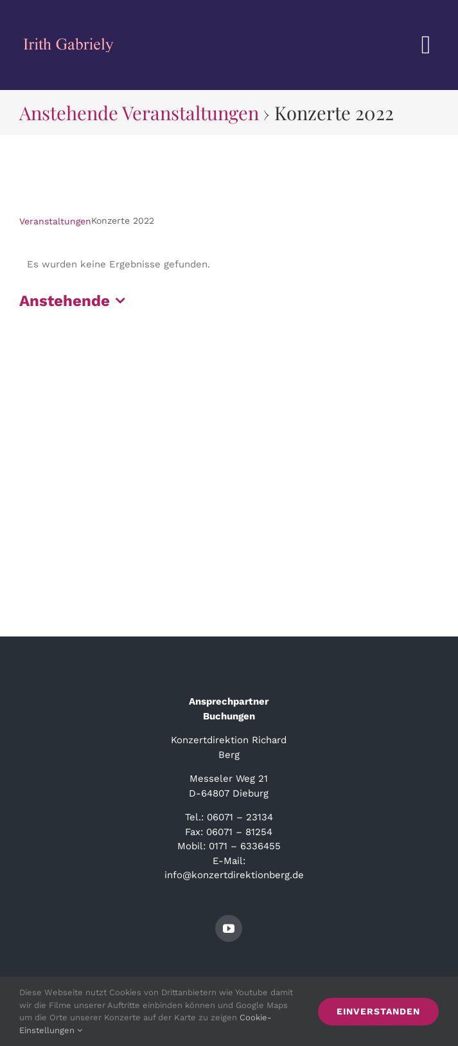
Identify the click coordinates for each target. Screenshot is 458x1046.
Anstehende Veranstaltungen (139, 112)
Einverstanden (378, 1011)
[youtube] (228, 928)
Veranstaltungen (55, 221)
